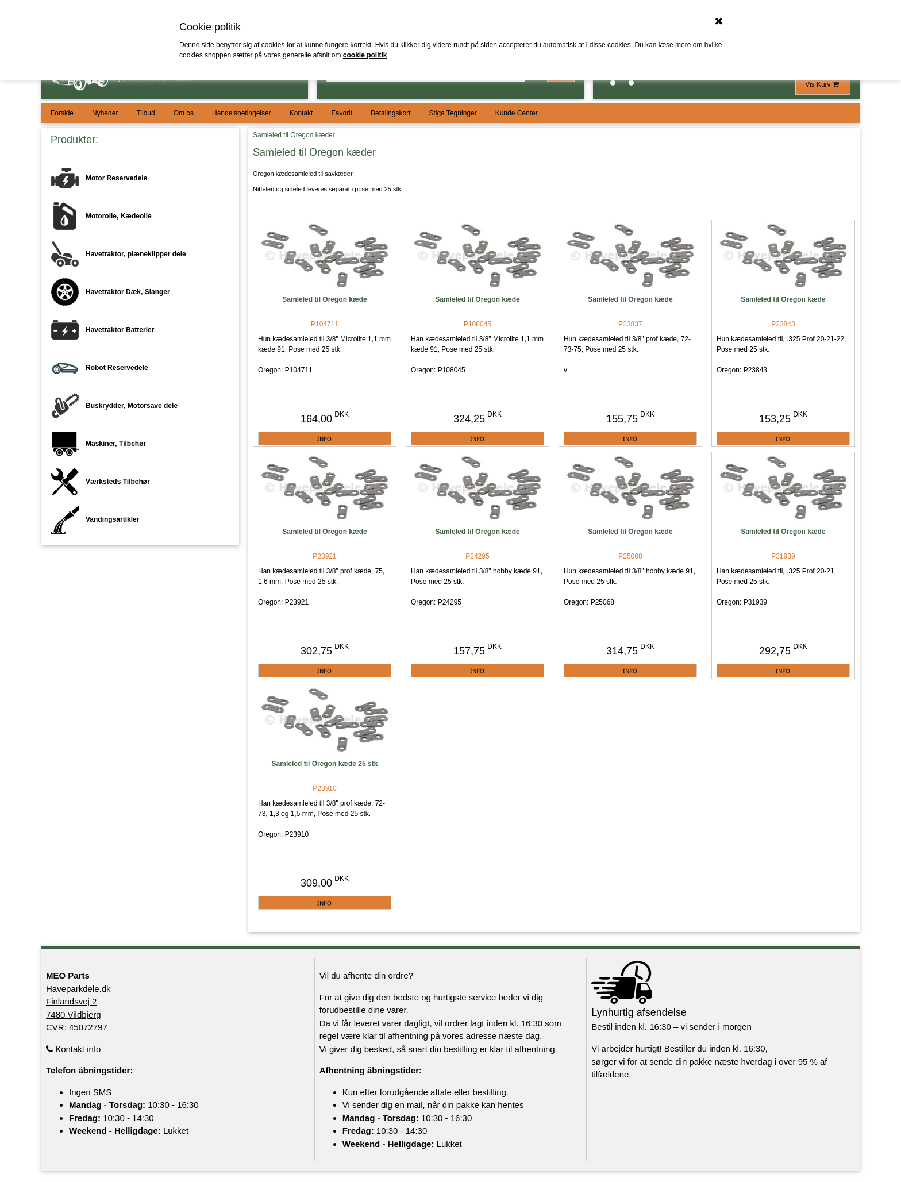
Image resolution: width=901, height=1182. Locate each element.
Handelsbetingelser (241, 113)
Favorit (341, 113)
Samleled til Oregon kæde (324, 299)
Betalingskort (390, 113)
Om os (184, 113)
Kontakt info (73, 1049)
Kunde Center (516, 113)
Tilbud (145, 113)
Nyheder (105, 113)
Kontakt (301, 113)
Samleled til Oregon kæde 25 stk (325, 764)
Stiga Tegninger (452, 113)
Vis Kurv (823, 84)
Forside (62, 113)
